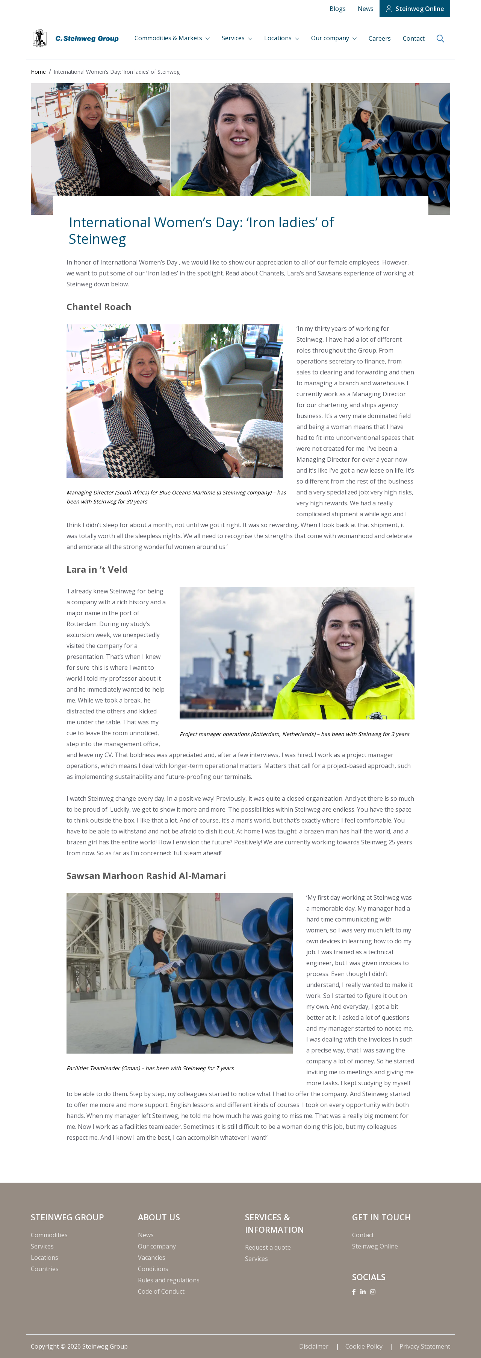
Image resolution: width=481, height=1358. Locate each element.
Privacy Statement (424, 1346)
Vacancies (151, 1257)
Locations (278, 38)
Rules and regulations (169, 1280)
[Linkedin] (363, 1291)
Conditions (153, 1269)
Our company (331, 38)
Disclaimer (314, 1346)
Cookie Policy (364, 1346)
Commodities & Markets (169, 38)
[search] (440, 39)
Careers (380, 38)
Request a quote (268, 1247)
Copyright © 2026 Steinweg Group (79, 1346)
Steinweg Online (420, 9)
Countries (45, 1269)
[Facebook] (354, 1291)
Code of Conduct (161, 1291)
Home (38, 71)
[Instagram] (372, 1291)
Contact (414, 38)
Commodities (49, 1235)
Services (234, 38)
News (366, 9)
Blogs (338, 9)
